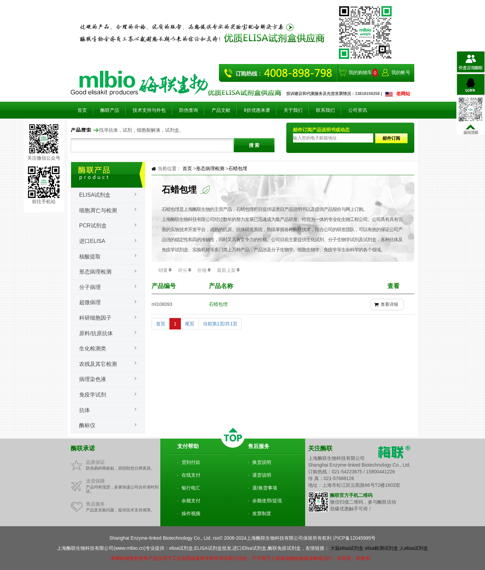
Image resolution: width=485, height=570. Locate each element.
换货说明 (261, 462)
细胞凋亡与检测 (98, 210)
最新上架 (226, 270)
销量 (163, 270)
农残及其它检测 (98, 364)
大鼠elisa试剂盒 (347, 548)
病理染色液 (92, 379)
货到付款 (191, 462)
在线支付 (191, 475)
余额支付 (191, 500)
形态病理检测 (95, 272)
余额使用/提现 (267, 500)
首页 (82, 110)
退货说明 (261, 475)
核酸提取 (90, 256)
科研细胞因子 (95, 318)
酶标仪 (87, 425)
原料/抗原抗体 (96, 333)
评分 (182, 270)
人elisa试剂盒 (413, 548)
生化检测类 (92, 348)
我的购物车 (360, 72)
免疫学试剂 (92, 395)
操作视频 (191, 513)
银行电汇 (191, 487)
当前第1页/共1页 (220, 323)
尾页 (189, 323)
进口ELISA (92, 241)
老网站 (403, 93)
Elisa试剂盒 (94, 195)
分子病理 (90, 287)
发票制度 (261, 513)
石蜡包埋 (237, 168)
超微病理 (90, 302)
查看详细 (389, 304)
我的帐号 (400, 72)
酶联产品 (109, 110)
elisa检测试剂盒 (381, 548)
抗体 (84, 410)
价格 (202, 270)
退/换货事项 (264, 487)
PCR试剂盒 (93, 225)
